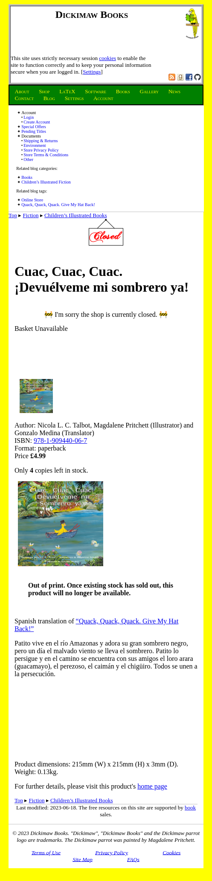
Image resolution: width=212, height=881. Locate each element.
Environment (34, 145)
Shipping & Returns (40, 140)
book (190, 807)
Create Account (36, 122)
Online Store (32, 200)
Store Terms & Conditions (45, 154)
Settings (92, 72)
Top (13, 215)
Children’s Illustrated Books (75, 215)
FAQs (133, 859)
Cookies (171, 852)
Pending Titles (33, 131)
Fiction (31, 215)
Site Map (83, 859)
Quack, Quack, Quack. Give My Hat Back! (58, 204)
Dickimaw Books (91, 14)
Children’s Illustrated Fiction (46, 182)
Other (28, 159)
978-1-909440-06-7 (60, 440)
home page (152, 786)
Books (26, 177)
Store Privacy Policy (40, 150)
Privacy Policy (111, 852)
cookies (107, 58)
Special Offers (33, 126)
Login (28, 117)
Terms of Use (46, 852)
